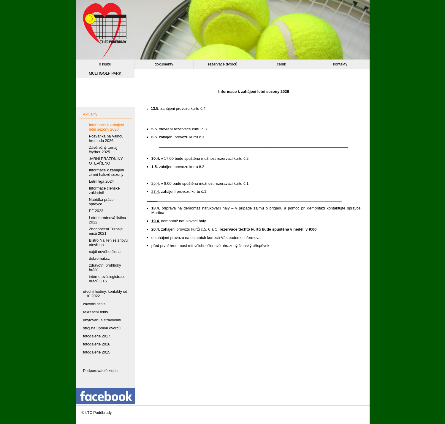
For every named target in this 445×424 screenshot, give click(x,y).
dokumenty (164, 64)
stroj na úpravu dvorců (102, 328)
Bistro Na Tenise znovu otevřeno (108, 242)
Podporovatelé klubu (100, 370)
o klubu (105, 64)
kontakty (340, 64)
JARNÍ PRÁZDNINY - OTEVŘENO (107, 161)
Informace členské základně (104, 190)
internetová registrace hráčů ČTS (107, 278)
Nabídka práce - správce (102, 201)
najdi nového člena (105, 251)
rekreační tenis (95, 312)
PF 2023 (96, 211)
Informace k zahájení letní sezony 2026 (106, 127)
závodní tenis (94, 304)
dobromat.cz (99, 258)
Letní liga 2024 (101, 181)
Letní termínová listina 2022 (107, 219)
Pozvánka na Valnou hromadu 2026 (106, 138)
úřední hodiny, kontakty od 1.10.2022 (105, 293)
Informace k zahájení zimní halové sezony (106, 172)
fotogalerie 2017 (96, 336)
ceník (281, 64)
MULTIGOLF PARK (105, 73)
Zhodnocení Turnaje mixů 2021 (106, 231)
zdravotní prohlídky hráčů (105, 267)
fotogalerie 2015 (96, 352)
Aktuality (90, 114)
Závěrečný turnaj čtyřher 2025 (103, 149)
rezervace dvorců (222, 64)
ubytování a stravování (102, 320)
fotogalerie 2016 (96, 344)
